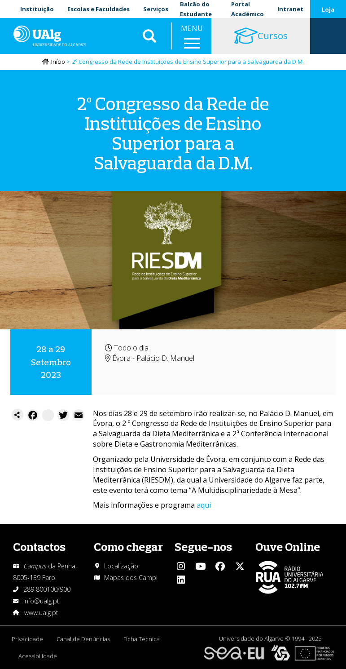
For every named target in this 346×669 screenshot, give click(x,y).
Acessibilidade (37, 656)
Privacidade (27, 639)
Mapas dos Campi (131, 577)
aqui (204, 505)
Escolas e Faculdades (98, 9)
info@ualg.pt (41, 601)
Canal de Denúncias (83, 639)
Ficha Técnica (141, 639)
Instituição (37, 9)
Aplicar (149, 36)
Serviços (155, 9)
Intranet (290, 9)
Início (58, 62)
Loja (328, 9)
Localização (121, 566)
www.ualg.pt (41, 612)
